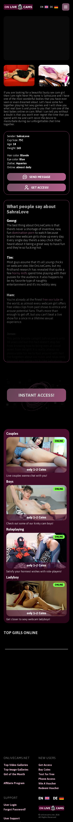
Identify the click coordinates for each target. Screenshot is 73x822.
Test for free (46, 774)
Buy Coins (44, 769)
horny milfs (19, 274)
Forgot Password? (15, 809)
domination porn (23, 233)
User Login (10, 804)
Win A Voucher (47, 783)
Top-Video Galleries (16, 765)
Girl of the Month (14, 774)
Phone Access (46, 778)
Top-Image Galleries (16, 769)
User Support (12, 818)
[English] (44, 7)
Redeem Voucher (48, 788)
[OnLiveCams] (18, 7)
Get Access (45, 765)
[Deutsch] (54, 7)
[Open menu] (65, 7)
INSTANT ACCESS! (36, 395)
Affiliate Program (14, 783)
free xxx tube (51, 302)
